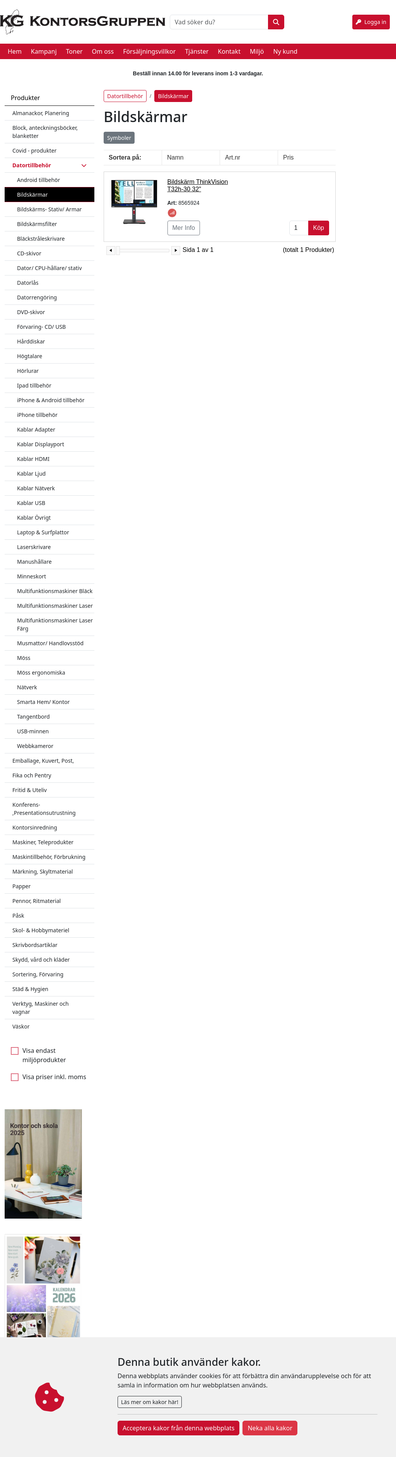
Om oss (103, 51)
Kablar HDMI (33, 458)
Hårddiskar (31, 341)
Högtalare (29, 356)
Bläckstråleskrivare (41, 238)
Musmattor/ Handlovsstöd (50, 643)
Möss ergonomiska (41, 672)
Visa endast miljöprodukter (44, 1055)
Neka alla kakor (270, 1428)
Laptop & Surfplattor (43, 532)
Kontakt (229, 51)
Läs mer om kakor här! (149, 1402)
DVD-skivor (31, 312)
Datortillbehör (125, 96)
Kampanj (44, 51)
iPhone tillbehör (37, 414)
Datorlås (28, 282)
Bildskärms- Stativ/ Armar (49, 209)
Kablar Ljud (31, 473)
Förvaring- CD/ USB (41, 326)
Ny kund (285, 51)
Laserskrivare (34, 547)
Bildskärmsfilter (37, 224)
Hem (15, 51)
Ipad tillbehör (34, 385)
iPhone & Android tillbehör (51, 400)
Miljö (257, 51)
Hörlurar (28, 370)
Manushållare (34, 561)
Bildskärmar (32, 194)
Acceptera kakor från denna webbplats (178, 1428)
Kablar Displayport (40, 444)
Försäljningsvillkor (149, 51)
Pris (288, 157)
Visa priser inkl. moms (54, 1077)
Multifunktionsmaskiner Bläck (54, 591)
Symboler (119, 137)
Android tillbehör (38, 180)
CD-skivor (29, 253)
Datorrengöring (37, 297)
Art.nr (232, 157)
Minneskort (31, 576)
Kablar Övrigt (34, 517)
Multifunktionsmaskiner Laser (55, 605)
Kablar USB (31, 503)
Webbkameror (35, 746)
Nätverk (27, 687)
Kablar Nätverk (36, 488)
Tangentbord (33, 716)
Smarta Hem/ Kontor (43, 702)
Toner (74, 51)
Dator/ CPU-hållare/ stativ (49, 268)
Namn (175, 157)
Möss (24, 657)
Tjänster (196, 51)
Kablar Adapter (36, 429)
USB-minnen (33, 731)
